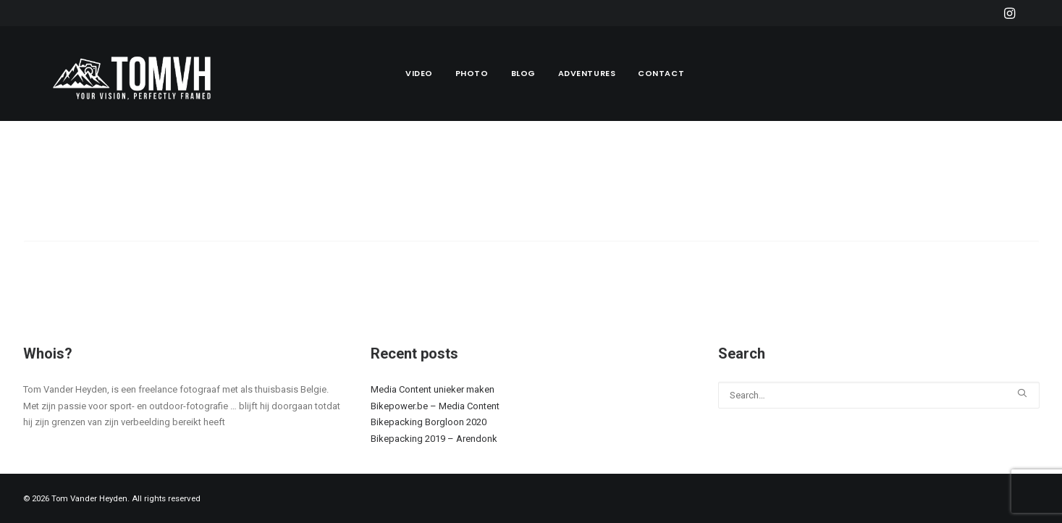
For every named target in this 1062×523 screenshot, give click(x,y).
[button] (1009, 13)
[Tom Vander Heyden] (135, 73)
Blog (523, 73)
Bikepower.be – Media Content (435, 406)
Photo (472, 73)
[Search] (531, 253)
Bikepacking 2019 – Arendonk (434, 438)
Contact (661, 73)
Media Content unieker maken (432, 389)
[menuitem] (1009, 13)
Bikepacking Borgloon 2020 (428, 422)
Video (419, 73)
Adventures (587, 73)
